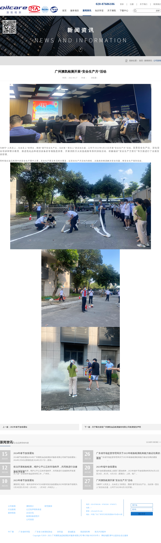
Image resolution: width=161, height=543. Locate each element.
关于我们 (143, 4)
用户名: (135, 505)
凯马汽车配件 (100, 532)
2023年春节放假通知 (23, 480)
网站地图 (104, 536)
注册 (132, 4)
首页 (64, 10)
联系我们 (157, 4)
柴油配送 (71, 532)
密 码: (134, 509)
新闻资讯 (148, 61)
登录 (122, 4)
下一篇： (113, 427)
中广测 (11, 532)
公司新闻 (157, 61)
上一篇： (15, 427)
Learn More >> (153, 442)
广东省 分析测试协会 (43, 532)
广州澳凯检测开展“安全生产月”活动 (114, 480)
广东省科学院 (24, 532)
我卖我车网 (85, 532)
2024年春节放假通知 (23, 453)
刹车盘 (60, 532)
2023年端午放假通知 (106, 467)
